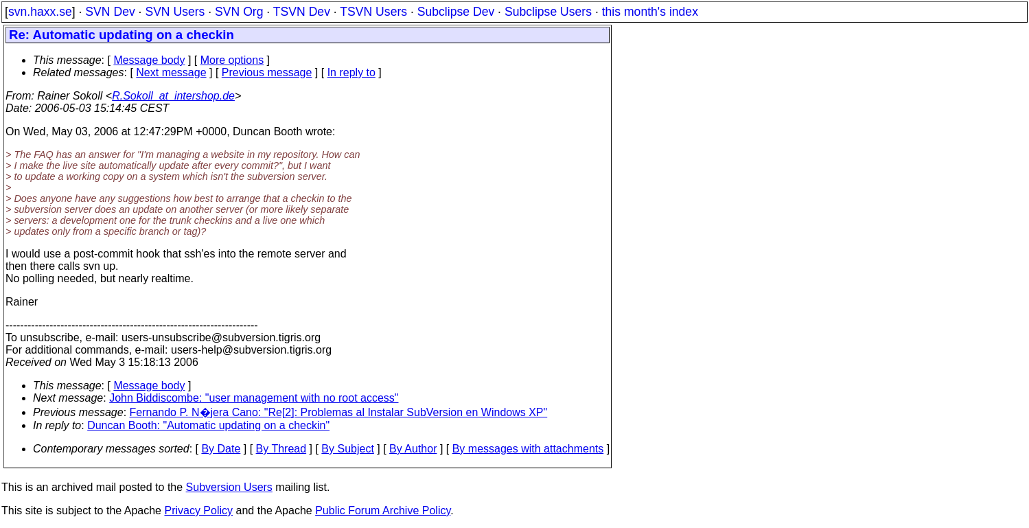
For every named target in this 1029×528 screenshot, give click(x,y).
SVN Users (175, 12)
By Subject (347, 449)
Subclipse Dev (455, 12)
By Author (413, 449)
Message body (149, 60)
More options (232, 60)
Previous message (267, 72)
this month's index (650, 12)
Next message (171, 72)
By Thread (281, 449)
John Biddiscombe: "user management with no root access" (253, 398)
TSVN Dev (301, 12)
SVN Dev (110, 12)
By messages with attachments (528, 449)
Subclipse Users (548, 12)
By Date (220, 449)
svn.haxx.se (40, 12)
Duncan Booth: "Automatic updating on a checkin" (208, 425)
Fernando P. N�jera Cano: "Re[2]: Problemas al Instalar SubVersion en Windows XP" (339, 412)
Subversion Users (229, 487)
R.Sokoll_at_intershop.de (173, 96)
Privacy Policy (198, 510)
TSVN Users (373, 12)
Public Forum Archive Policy (382, 510)
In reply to (351, 72)
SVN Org (239, 12)
